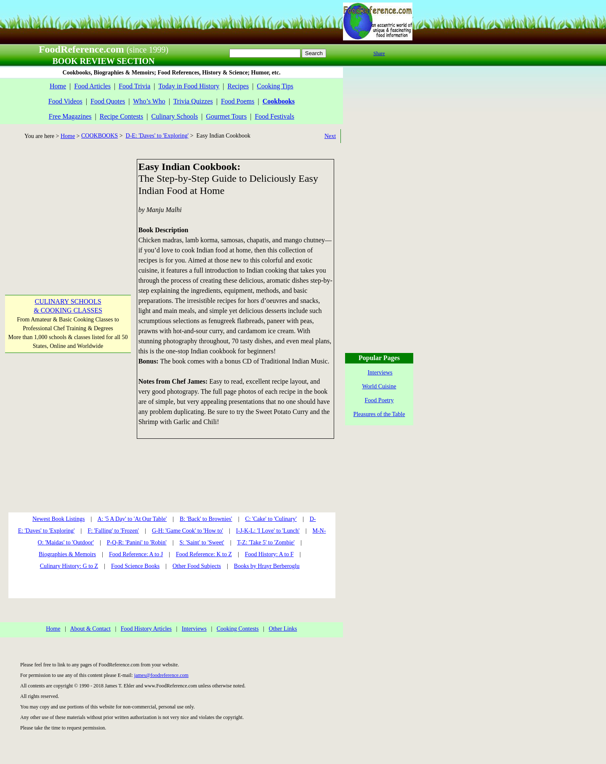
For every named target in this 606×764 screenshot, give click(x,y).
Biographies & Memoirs (67, 554)
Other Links (283, 629)
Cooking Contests (238, 629)
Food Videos (65, 101)
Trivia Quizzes (193, 101)
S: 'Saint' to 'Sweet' (201, 542)
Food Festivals (274, 116)
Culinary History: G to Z (69, 566)
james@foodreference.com (161, 675)
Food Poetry (379, 400)
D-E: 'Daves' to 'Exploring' (157, 136)
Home (58, 86)
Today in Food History (188, 86)
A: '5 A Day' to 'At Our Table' (132, 519)
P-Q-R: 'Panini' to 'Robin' (137, 542)
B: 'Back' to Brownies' (206, 519)
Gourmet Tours (226, 116)
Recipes (238, 86)
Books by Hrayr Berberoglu (267, 566)
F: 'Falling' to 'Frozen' (113, 531)
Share (379, 53)
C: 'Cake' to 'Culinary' (270, 519)
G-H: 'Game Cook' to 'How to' (187, 531)
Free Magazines (70, 116)
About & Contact (90, 629)
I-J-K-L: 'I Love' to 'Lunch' (268, 531)
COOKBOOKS (99, 136)
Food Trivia (134, 86)
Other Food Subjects (197, 566)
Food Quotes (107, 101)
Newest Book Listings (58, 519)
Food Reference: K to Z (204, 554)
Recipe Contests (122, 116)
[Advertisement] (67, 211)
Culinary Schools (175, 116)
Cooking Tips (275, 86)
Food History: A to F (269, 554)
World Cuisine (379, 386)
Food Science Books (135, 566)
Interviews (194, 629)
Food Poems (238, 101)
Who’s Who (149, 101)
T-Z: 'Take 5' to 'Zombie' (266, 542)
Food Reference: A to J (136, 554)
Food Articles (92, 86)
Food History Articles (146, 629)
